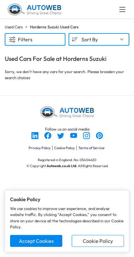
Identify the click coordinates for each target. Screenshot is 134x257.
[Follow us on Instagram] (87, 134)
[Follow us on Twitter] (61, 134)
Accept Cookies (36, 241)
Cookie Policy (98, 241)
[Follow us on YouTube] (74, 134)
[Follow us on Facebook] (48, 134)
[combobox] (99, 39)
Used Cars (14, 26)
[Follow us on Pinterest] (99, 134)
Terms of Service (91, 148)
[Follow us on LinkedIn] (35, 134)
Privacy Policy (40, 148)
